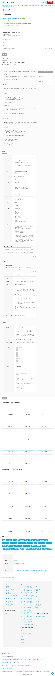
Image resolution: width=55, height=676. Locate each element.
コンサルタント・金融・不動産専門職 (11, 595)
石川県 (28, 601)
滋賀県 (25, 607)
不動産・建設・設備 (38, 604)
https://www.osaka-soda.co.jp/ (20, 315)
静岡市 (25, 605)
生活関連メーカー (38, 590)
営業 (6, 584)
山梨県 (28, 598)
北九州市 (25, 624)
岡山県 (31, 612)
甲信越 (21, 598)
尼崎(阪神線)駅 (16, 563)
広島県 (25, 613)
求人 (5, 662)
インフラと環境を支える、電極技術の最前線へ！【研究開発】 (15, 23)
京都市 (25, 610)
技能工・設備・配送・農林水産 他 (10, 605)
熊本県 (25, 621)
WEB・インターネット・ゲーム (10, 598)
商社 (36, 592)
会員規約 (3, 671)
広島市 (28, 615)
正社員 (22, 548)
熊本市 (32, 624)
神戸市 (33, 610)
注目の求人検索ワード (15, 548)
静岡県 (28, 602)
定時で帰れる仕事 (6, 548)
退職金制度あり (23, 639)
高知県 (25, 618)
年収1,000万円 (21, 540)
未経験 (44, 548)
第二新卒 (38, 548)
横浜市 (25, 596)
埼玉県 (25, 592)
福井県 (31, 601)
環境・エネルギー (38, 607)
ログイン (44, 2)
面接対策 (22, 659)
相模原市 (31, 596)
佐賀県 (28, 619)
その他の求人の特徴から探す (25, 644)
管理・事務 (7, 587)
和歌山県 (31, 608)
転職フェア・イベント (33, 659)
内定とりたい (34, 540)
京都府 (28, 607)
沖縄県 (29, 622)
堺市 (30, 610)
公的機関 (36, 608)
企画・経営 (7, 586)
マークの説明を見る (33, 256)
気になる (11, 414)
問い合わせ (20, 671)
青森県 (25, 586)
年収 (11, 659)
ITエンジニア (7, 599)
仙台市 (25, 589)
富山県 (25, 601)
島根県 (28, 612)
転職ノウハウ (26, 659)
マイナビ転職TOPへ (6, 653)
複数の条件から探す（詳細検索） (40, 616)
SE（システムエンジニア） (43, 540)
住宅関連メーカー (38, 589)
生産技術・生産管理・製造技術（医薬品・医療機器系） (36, 5)
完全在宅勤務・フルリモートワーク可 (26, 633)
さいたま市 (25, 595)
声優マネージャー (27, 545)
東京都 (31, 592)
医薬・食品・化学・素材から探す (9, 5)
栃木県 (28, 590)
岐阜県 (25, 602)
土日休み (7, 668)
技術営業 (4, 545)
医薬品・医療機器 (25, 5)
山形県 (28, 587)
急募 (21, 630)
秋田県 (25, 587)
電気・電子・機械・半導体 (9, 601)
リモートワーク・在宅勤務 (30, 548)
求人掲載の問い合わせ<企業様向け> (29, 671)
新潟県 (25, 598)
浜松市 (28, 605)
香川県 (28, 616)
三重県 (25, 604)
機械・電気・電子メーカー (39, 586)
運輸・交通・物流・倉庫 (39, 605)
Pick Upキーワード (10, 662)
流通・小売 (37, 596)
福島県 (31, 587)
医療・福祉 (7, 592)
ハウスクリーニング (18, 545)
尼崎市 (17, 560)
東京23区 (32, 595)
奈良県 (28, 608)
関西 (21, 607)
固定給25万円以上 (25, 570)
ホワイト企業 (9, 540)
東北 (21, 586)
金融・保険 (37, 601)
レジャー (36, 595)
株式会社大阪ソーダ (47, 5)
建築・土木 (7, 602)
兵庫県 (15, 560)
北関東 (21, 590)
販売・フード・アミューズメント (10, 589)
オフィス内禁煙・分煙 (17, 570)
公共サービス (7, 607)
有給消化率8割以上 (38, 570)
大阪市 (28, 610)
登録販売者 (10, 545)
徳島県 (25, 616)
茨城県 (25, 590)
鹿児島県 (25, 622)
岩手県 (28, 586)
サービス (36, 593)
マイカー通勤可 (44, 570)
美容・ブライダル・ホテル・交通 (10, 590)
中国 (21, 612)
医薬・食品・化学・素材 (18, 5)
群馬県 (31, 590)
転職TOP (3, 5)
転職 (3, 662)
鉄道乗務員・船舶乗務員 (36, 545)
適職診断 (15, 659)
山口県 (28, 613)
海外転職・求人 (28, 665)
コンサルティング (38, 602)
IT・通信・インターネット (39, 584)
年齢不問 (15, 540)
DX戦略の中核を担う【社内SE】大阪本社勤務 (12, 18)
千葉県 (28, 592)
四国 (21, 616)
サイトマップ (16, 671)
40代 (4, 540)
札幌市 (25, 584)
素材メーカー (37, 587)
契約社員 (7, 613)
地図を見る (18, 374)
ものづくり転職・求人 (15, 665)
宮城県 (31, 586)
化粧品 (44, 545)
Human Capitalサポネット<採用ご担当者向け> (42, 671)
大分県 (28, 621)
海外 (21, 625)
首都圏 (21, 592)
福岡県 (25, 619)
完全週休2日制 (23, 638)
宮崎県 (31, 621)
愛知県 (31, 602)
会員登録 (50, 2)
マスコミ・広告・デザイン (39, 599)
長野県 (31, 598)
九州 (21, 619)
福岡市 (29, 624)
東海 (21, 602)
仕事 (18, 659)
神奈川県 (25, 593)
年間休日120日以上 (31, 570)
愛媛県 (31, 616)
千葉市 (29, 595)
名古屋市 (31, 605)
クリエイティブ (8, 596)
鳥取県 (25, 612)
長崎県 (31, 619)
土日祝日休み (49, 548)
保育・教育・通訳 (8, 593)
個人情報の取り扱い (9, 671)
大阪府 (31, 607)
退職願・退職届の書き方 (6, 659)
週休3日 (27, 540)
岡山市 (25, 615)
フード (36, 598)
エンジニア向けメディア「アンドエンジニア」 (44, 659)
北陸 (21, 601)
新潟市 (25, 599)
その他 (36, 610)
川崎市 (28, 596)
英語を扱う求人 (12, 668)
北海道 (21, 584)
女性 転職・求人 (22, 665)
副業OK (22, 636)
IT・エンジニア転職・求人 (6, 665)
